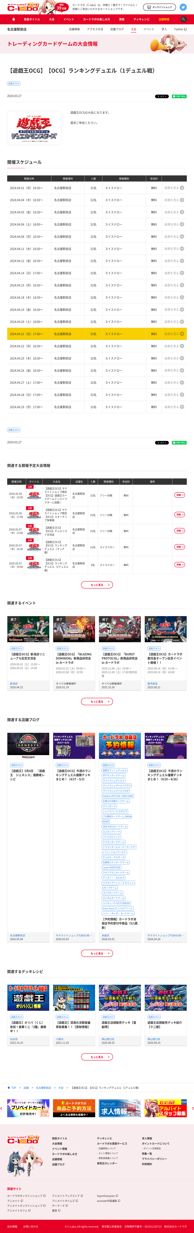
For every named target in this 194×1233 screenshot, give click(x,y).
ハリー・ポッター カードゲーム (118, 913)
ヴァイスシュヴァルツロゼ (116, 790)
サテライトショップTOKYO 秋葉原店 (76, 935)
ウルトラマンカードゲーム (116, 872)
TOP (13, 1087)
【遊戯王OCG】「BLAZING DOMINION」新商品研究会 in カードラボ (73, 658)
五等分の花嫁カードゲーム (116, 801)
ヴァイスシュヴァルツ (113, 780)
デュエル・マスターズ (113, 857)
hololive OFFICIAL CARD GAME (118, 796)
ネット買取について (108, 1153)
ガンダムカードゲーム (113, 898)
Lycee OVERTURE (111, 867)
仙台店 (14, 1039)
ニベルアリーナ (124, 908)
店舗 (26, 1087)
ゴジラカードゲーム (112, 893)
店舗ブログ (117, 29)
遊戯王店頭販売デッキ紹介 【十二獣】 (164, 1024)
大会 (51, 19)
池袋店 (105, 935)
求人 (164, 29)
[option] (28, 1108)
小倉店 (59, 1039)
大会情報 (57, 1143)
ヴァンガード (109, 806)
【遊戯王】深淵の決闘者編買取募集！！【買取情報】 (73, 1024)
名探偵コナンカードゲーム (116, 862)
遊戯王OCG (13, 83)
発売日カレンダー (107, 1163)
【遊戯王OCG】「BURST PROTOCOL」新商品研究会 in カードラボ (120, 658)
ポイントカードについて (156, 1143)
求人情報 (147, 1138)
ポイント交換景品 (152, 1148)
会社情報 (12, 1226)
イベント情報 (59, 1148)
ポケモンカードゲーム (113, 775)
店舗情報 (164, 19)
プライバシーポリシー (154, 1158)
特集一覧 (147, 1153)
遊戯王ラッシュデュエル (114, 770)
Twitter (178, 29)
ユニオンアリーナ (111, 831)
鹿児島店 (152, 683)
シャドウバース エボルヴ (115, 811)
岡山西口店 (108, 1039)
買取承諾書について (108, 1158)
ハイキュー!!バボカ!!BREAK (116, 903)
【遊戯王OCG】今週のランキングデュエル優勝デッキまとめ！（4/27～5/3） (73, 775)
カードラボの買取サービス (112, 1143)
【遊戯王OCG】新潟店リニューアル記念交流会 (27, 656)
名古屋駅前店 (17, 29)
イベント (68, 19)
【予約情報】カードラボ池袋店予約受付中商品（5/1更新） (120, 923)
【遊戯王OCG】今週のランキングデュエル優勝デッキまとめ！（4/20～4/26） (164, 775)
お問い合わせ (30, 1226)
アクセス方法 (95, 29)
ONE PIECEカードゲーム (115, 826)
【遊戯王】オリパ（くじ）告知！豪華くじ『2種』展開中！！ (28, 1026)
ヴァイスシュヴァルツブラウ (117, 785)
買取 (121, 19)
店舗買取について (107, 1148)
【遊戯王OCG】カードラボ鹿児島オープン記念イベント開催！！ (164, 658)
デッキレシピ (141, 19)
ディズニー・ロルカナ (113, 877)
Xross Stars (108, 908)
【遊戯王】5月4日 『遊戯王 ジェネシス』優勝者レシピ (27, 775)
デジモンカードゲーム (113, 842)
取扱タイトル (32, 19)
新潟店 (14, 683)
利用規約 (147, 1164)
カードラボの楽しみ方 (96, 19)
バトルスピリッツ (111, 836)
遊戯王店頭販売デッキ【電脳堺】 (119, 1024)
